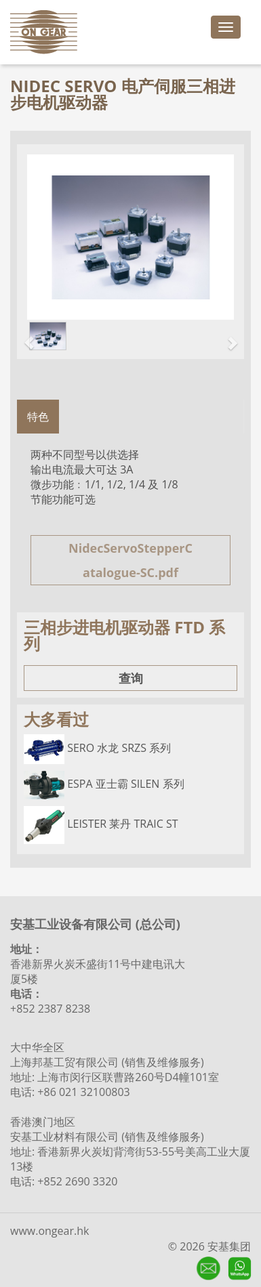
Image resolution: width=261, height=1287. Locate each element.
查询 (131, 678)
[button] (22, 336)
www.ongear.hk (49, 1230)
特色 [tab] (38, 416)
